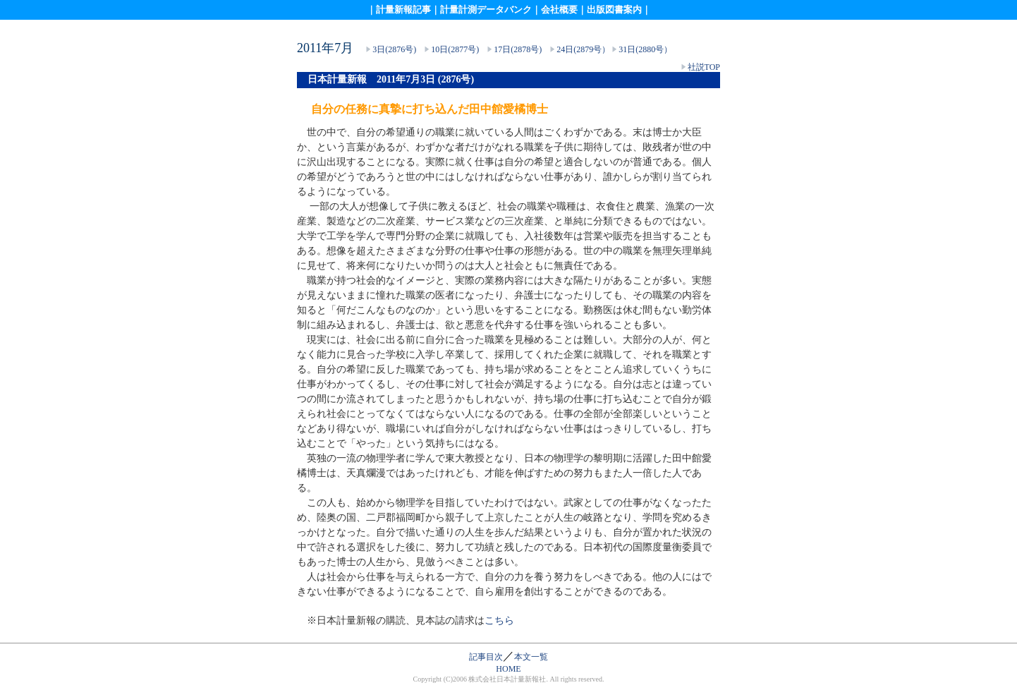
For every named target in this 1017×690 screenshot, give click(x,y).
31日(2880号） (645, 49)
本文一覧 (531, 657)
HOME (508, 669)
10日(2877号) (455, 49)
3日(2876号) (394, 49)
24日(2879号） (583, 49)
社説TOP (704, 67)
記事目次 (486, 657)
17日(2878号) (517, 49)
